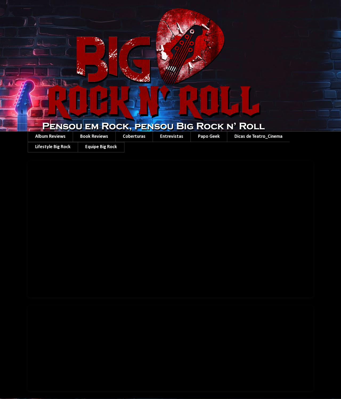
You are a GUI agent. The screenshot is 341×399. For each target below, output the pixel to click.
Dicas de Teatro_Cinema (258, 136)
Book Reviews (94, 136)
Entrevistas (171, 136)
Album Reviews (50, 136)
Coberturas (134, 136)
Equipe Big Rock (101, 146)
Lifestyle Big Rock (53, 146)
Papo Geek (209, 136)
